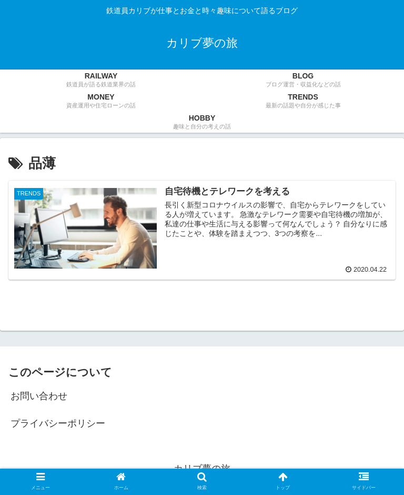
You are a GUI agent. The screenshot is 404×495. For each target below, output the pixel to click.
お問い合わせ (39, 396)
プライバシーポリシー (58, 423)
